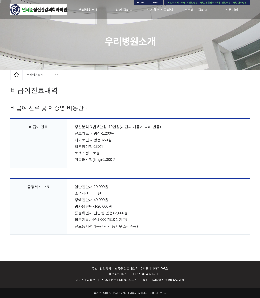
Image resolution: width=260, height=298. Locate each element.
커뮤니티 (231, 9)
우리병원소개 (88, 9)
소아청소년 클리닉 (160, 9)
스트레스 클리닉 (195, 9)
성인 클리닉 (124, 9)
